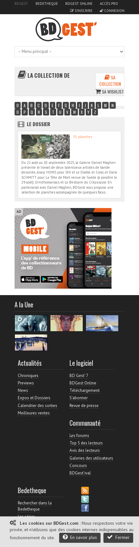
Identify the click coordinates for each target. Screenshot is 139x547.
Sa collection (110, 80)
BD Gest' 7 (79, 375)
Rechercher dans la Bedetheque (35, 506)
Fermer (118, 537)
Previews (26, 383)
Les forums (79, 435)
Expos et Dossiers (34, 398)
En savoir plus (80, 537)
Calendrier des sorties (37, 405)
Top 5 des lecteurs (86, 443)
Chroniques (28, 375)
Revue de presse (84, 405)
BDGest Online (78, 3)
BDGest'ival (80, 473)
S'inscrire (81, 10)
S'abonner (79, 398)
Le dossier (38, 123)
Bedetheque (47, 3)
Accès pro (109, 3)
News (23, 390)
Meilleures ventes (34, 413)
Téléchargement (85, 390)
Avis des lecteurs (85, 450)
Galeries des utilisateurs (91, 458)
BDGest (21, 3)
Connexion (112, 10)
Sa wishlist (109, 91)
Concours (78, 465)
